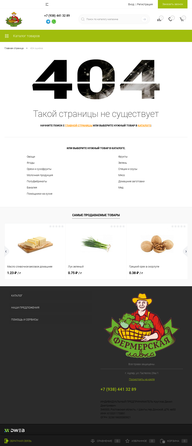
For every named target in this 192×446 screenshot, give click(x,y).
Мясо (121, 175)
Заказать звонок (172, 4)
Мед (120, 187)
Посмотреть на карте (142, 379)
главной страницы (78, 125)
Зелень (122, 162)
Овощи (31, 156)
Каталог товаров (22, 36)
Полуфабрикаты (37, 181)
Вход (131, 4)
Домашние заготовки (131, 181)
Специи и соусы (127, 168)
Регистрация (145, 4)
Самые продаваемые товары (96, 215)
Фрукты (123, 156)
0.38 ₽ (136, 273)
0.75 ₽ (75, 273)
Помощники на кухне (39, 193)
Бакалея (32, 187)
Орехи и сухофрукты (39, 168)
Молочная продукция (40, 175)
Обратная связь (18, 440)
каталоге (144, 125)
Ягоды (31, 162)
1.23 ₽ (14, 273)
